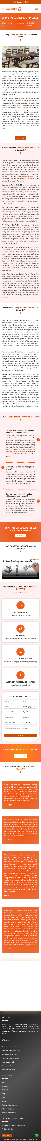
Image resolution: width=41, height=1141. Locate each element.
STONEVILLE (20, 24)
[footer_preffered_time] (12, 712)
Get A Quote (20, 138)
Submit (20, 735)
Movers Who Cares (28, 176)
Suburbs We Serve (8, 1109)
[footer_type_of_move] (29, 712)
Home (4, 1082)
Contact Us (5, 1090)
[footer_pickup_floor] (29, 717)
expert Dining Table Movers (21, 107)
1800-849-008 (7, 1129)
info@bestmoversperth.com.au (13, 1125)
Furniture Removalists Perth (11, 1051)
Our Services (6, 1101)
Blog (3, 1094)
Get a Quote (20, 535)
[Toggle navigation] (36, 8)
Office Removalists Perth (10, 1054)
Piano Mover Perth (8, 1062)
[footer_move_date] (29, 707)
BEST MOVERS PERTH (4, 23)
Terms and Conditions (9, 1105)
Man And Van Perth (8, 1070)
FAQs (3, 1097)
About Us (5, 1086)
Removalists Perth (8, 1066)
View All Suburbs (20, 756)
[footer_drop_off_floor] (29, 723)
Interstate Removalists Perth (11, 1058)
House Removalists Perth (10, 1047)
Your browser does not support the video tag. (20, 568)
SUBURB (12, 24)
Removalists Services (9, 1113)
